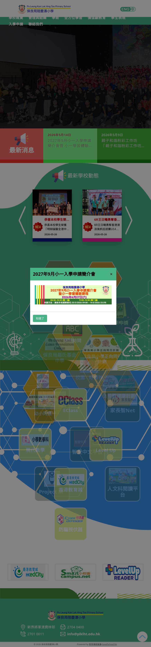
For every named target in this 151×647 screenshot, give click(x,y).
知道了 (40, 318)
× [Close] (111, 274)
